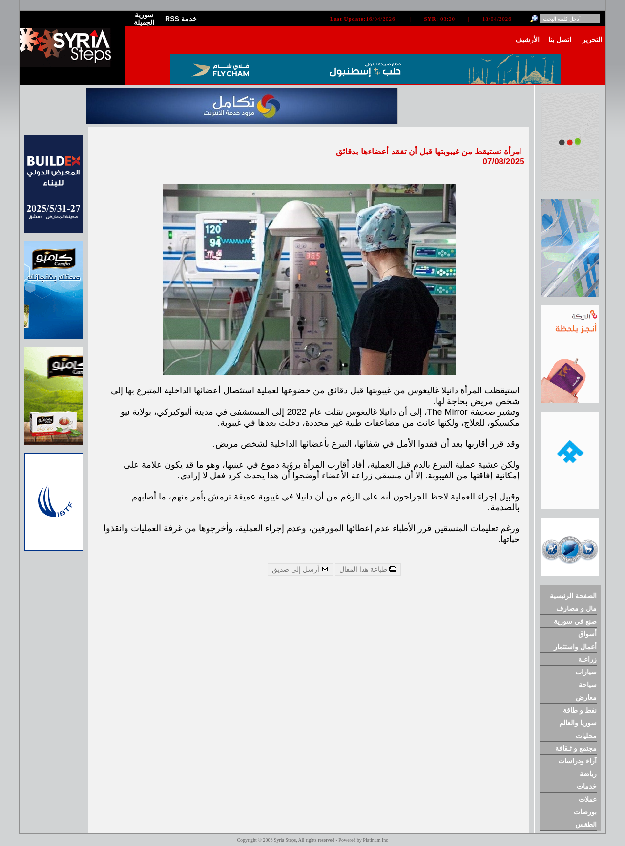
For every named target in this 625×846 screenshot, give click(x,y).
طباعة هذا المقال (367, 569)
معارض (586, 697)
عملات (588, 799)
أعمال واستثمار (575, 647)
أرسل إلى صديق (300, 569)
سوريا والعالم (578, 723)
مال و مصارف (576, 608)
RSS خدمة (181, 18)
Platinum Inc (375, 840)
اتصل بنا (559, 39)
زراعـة (587, 659)
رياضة (588, 774)
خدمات (587, 786)
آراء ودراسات (577, 761)
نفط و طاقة (580, 710)
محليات (586, 735)
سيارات (586, 672)
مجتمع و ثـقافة (576, 748)
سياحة (588, 685)
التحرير (592, 39)
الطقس (586, 824)
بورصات (585, 812)
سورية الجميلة (144, 18)
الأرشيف (527, 39)
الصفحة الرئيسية (573, 596)
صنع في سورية (575, 621)
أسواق (587, 634)
